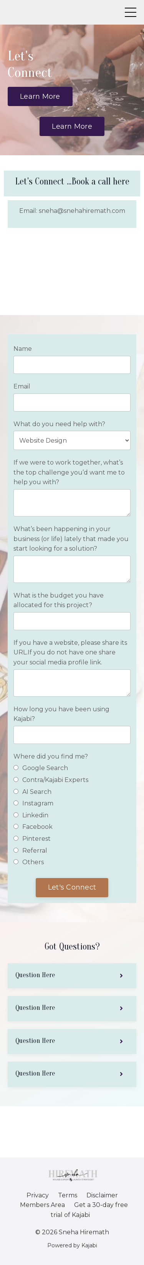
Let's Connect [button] (72, 887)
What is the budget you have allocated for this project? (58, 600)
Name (22, 348)
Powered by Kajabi (72, 1245)
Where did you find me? (50, 756)
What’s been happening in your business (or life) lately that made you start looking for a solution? (71, 538)
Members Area (42, 1205)
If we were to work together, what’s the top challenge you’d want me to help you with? (69, 472)
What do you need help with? (59, 424)
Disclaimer (102, 1195)
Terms (67, 1195)
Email (21, 386)
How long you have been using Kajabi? (61, 714)
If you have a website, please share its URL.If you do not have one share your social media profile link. (70, 652)
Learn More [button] (40, 96)
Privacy (37, 1195)
